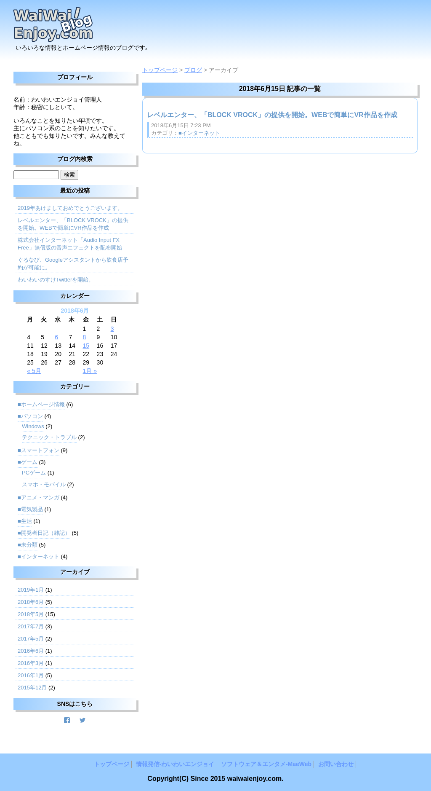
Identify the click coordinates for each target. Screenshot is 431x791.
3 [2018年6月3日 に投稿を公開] (112, 328)
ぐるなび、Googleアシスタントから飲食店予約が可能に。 (73, 264)
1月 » (90, 370)
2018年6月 (31, 602)
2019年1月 (31, 590)
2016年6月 (31, 651)
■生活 (25, 521)
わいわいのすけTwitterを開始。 (56, 279)
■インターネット (199, 133)
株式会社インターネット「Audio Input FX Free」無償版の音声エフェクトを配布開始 (70, 244)
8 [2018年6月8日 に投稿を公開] (84, 337)
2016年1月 (31, 675)
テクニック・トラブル (49, 437)
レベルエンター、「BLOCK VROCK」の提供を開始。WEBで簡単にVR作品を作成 (272, 114)
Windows (33, 426)
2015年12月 (32, 687)
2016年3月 (31, 663)
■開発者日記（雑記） (44, 533)
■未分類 (27, 545)
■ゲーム (27, 462)
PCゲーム (34, 472)
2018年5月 (31, 614)
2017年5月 (31, 638)
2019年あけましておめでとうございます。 (70, 208)
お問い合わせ (336, 764)
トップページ (160, 70)
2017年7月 (31, 626)
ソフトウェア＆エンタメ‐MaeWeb (266, 764)
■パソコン (30, 416)
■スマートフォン (38, 450)
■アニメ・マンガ (38, 497)
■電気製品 (30, 509)
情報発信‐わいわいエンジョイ (175, 764)
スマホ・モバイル (44, 484)
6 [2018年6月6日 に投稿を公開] (56, 337)
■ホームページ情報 (41, 404)
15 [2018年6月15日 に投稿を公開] (86, 345)
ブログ (193, 70)
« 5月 (34, 370)
